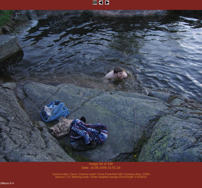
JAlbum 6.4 (7, 183)
